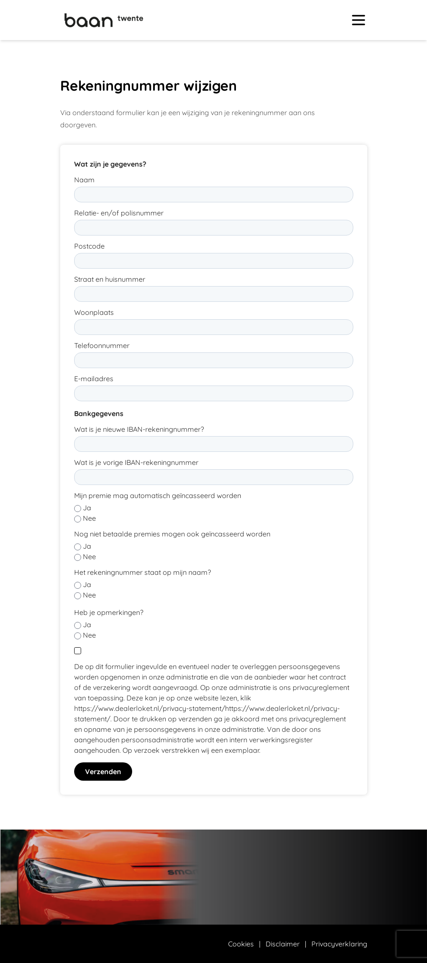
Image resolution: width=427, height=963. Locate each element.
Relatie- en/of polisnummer (119, 212)
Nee (89, 518)
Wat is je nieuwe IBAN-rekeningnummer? (139, 429)
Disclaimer (283, 943)
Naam (84, 179)
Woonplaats (94, 312)
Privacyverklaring (339, 943)
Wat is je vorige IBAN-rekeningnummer (136, 462)
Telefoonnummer (102, 345)
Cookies (241, 943)
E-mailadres (93, 378)
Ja (87, 507)
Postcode (89, 246)
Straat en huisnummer (109, 279)
